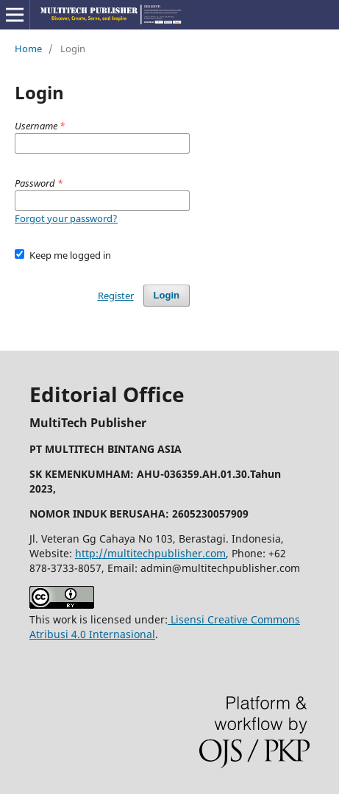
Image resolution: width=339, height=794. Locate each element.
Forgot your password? (66, 218)
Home (28, 48)
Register (116, 295)
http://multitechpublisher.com (150, 553)
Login (166, 295)
